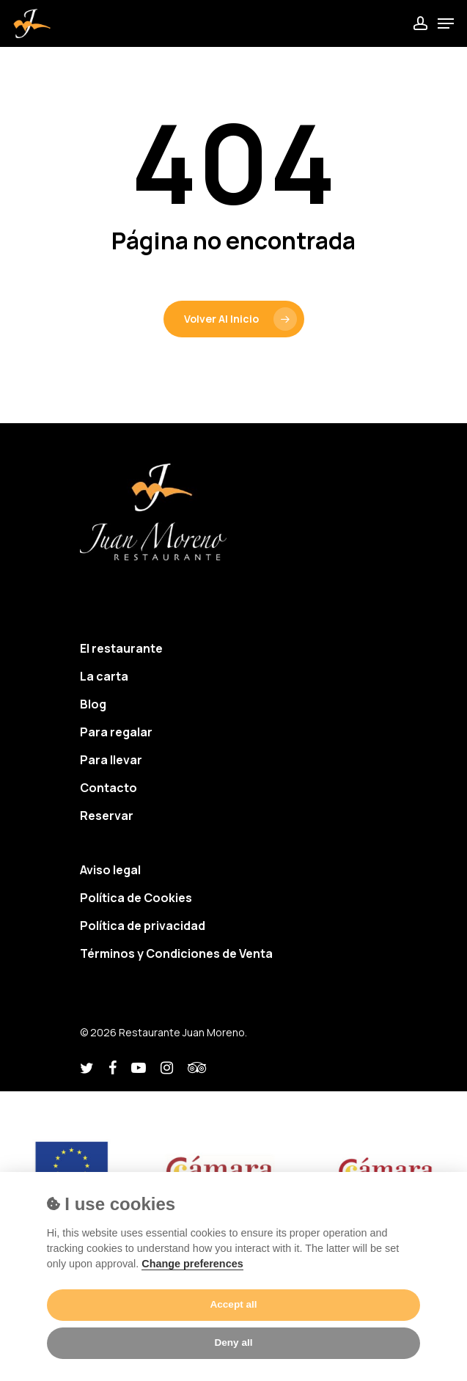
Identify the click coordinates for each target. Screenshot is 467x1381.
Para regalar (116, 732)
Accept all (233, 1304)
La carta (104, 676)
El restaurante (121, 648)
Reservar (106, 815)
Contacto (108, 788)
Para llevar (111, 760)
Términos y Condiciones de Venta (176, 953)
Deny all (233, 1342)
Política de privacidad (142, 925)
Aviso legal (110, 870)
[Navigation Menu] (446, 23)
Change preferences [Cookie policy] (192, 1264)
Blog (93, 704)
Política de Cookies (136, 898)
